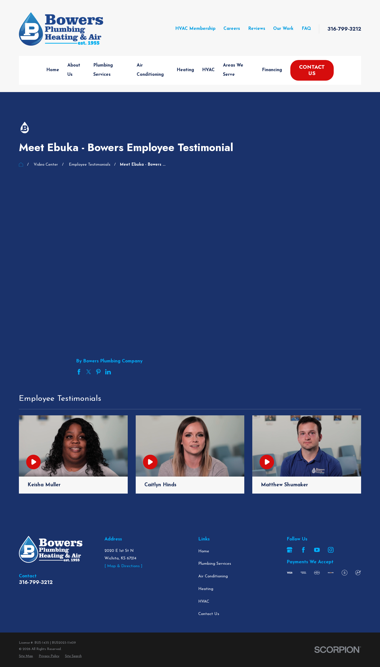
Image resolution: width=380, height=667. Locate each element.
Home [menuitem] (52, 70)
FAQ (306, 28)
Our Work (283, 28)
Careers (231, 28)
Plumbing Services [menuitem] (103, 70)
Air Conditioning (213, 576)
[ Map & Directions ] (123, 566)
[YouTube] (317, 550)
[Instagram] (330, 550)
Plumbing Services (214, 564)
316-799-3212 (344, 29)
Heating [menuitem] (185, 70)
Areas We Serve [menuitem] (233, 70)
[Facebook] (303, 550)
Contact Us (312, 70)
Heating (205, 589)
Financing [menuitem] (272, 70)
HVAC (203, 601)
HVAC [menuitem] (208, 70)
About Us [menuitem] (73, 70)
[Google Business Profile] (289, 550)
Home (203, 551)
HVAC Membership (195, 28)
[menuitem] (26, 656)
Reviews (256, 28)
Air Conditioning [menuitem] (150, 70)
